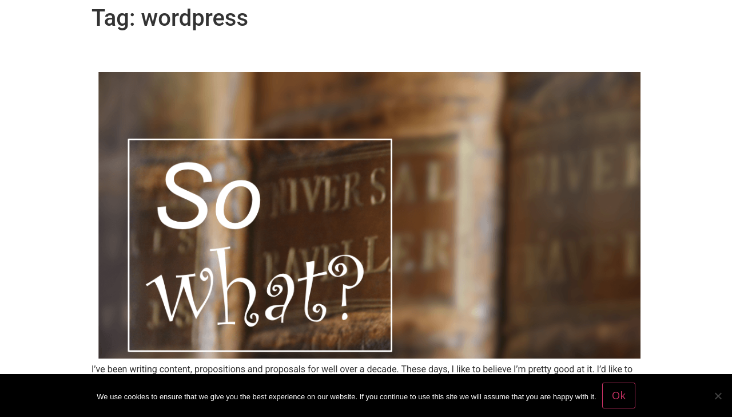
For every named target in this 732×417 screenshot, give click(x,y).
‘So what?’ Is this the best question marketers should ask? (328, 52)
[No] (717, 396)
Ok (619, 395)
